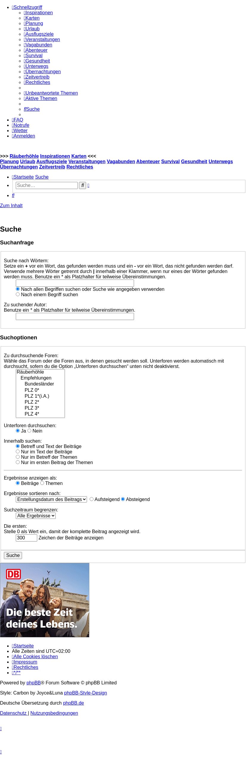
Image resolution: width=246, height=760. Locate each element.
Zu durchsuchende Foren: (31, 355)
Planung (9, 161)
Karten (79, 156)
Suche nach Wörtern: (26, 260)
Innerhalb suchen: (23, 441)
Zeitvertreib (52, 166)
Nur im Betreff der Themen (46, 457)
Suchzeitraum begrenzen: (31, 509)
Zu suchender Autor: (25, 304)
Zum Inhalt (11, 205)
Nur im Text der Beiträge (44, 451)
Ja (21, 430)
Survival (170, 161)
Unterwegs (220, 161)
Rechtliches (79, 166)
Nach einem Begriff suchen (47, 294)
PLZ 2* (40, 402)
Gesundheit (194, 161)
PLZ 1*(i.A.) (40, 396)
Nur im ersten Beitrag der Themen (54, 462)
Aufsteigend (105, 499)
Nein (34, 430)
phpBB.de (73, 703)
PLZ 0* (40, 391)
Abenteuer (148, 161)
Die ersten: (15, 526)
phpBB (34, 682)
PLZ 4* (40, 414)
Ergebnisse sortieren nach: (32, 493)
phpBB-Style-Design (85, 692)
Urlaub (27, 161)
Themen (51, 483)
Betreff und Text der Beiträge (49, 446)
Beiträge (27, 483)
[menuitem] (38, 12)
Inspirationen (55, 156)
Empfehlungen (40, 378)
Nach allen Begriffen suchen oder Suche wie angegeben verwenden (90, 289)
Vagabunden (121, 161)
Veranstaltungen (86, 161)
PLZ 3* (40, 408)
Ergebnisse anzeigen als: (30, 477)
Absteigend (135, 499)
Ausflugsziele (51, 161)
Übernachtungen (19, 166)
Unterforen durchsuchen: (30, 425)
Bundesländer (40, 384)
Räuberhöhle (24, 156)
